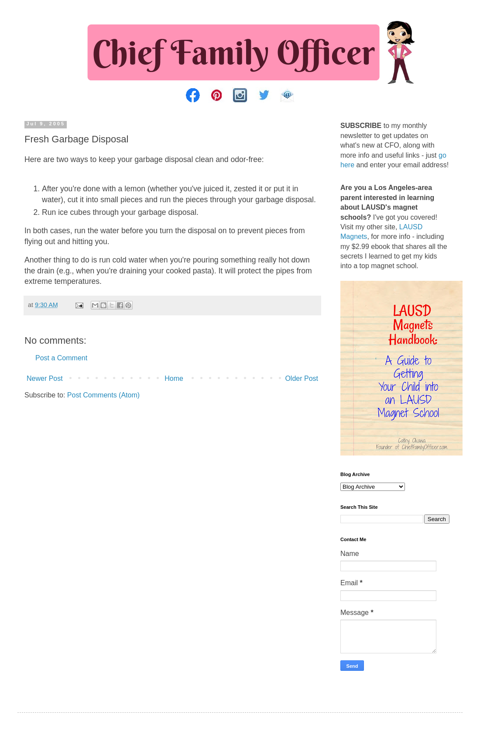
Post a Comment (61, 358)
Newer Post (45, 378)
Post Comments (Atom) (103, 395)
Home (174, 378)
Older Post (301, 378)
